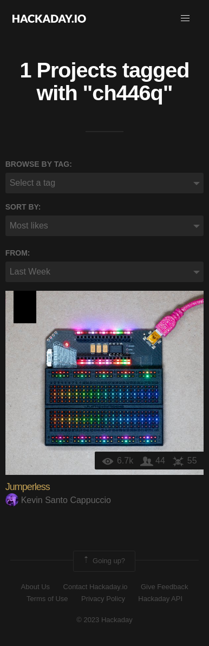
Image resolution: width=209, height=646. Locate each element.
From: (17, 253)
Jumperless (27, 486)
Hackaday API (160, 599)
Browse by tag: (38, 164)
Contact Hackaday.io (95, 587)
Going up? (103, 561)
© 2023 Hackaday (104, 620)
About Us (35, 587)
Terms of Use (47, 599)
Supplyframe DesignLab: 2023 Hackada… (25, 307)
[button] (185, 18)
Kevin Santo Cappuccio (58, 500)
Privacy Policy (103, 599)
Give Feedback (164, 587)
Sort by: (23, 207)
